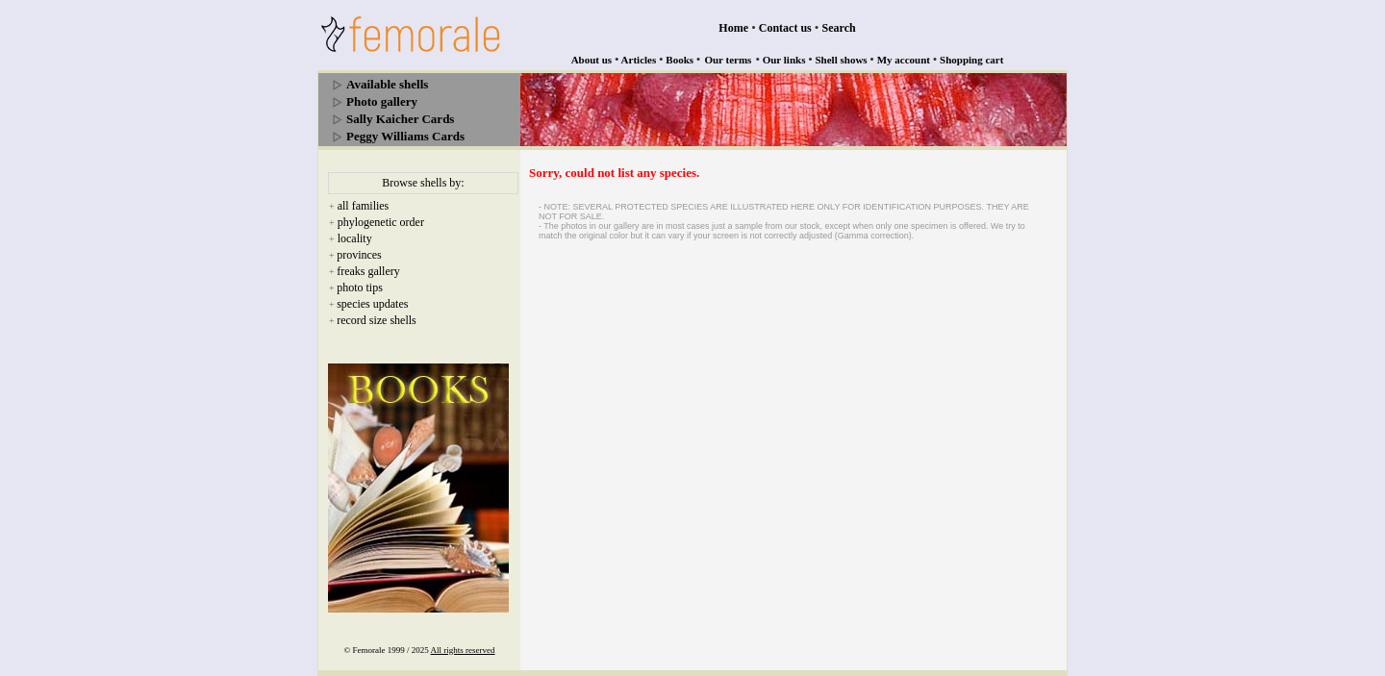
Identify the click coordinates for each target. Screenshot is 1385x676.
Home (733, 28)
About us (592, 59)
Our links (784, 59)
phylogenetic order (381, 222)
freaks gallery (368, 271)
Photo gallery (381, 101)
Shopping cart (971, 59)
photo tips (360, 287)
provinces (359, 255)
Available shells (387, 84)
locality (355, 238)
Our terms (727, 59)
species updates (372, 304)
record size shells (376, 320)
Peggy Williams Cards (405, 136)
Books (679, 59)
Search (839, 28)
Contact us (785, 28)
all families (364, 206)
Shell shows (842, 59)
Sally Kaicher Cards (400, 119)
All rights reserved (463, 650)
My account (903, 59)
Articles (639, 59)
